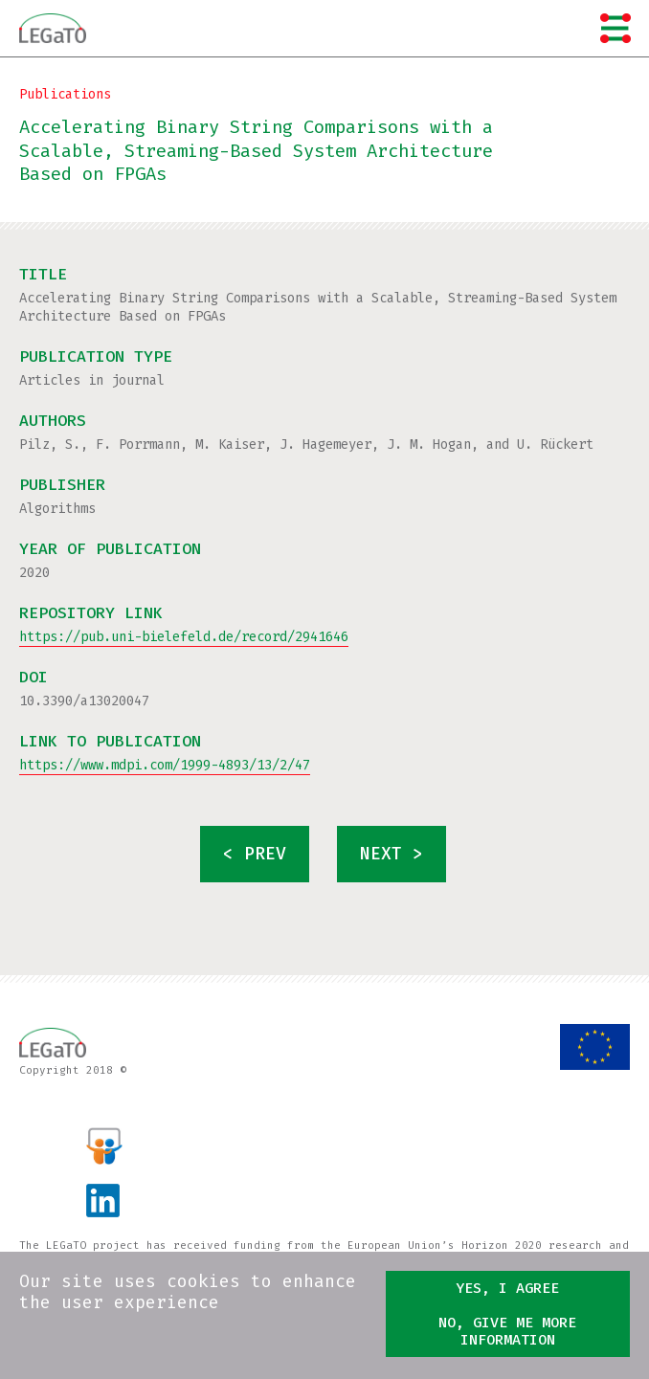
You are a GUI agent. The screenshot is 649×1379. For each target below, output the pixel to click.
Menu (615, 28)
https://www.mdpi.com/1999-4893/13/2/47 (164, 765)
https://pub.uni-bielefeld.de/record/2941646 (183, 637)
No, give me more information (507, 1331)
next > (391, 854)
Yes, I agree (507, 1288)
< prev (254, 854)
